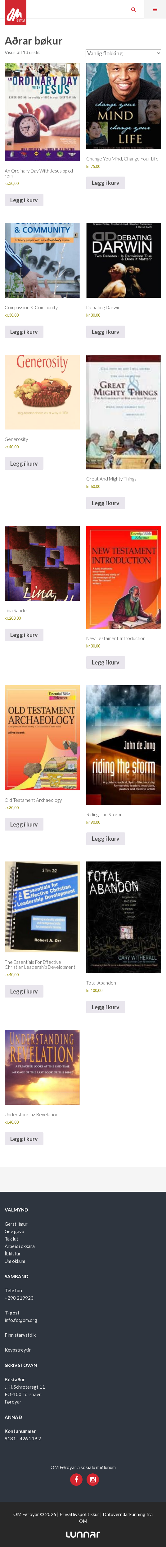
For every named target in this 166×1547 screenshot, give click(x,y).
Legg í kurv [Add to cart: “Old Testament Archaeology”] (24, 824)
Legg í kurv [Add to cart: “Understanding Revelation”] (24, 1138)
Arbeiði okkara (20, 1246)
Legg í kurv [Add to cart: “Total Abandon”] (105, 1007)
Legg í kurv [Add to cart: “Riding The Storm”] (105, 838)
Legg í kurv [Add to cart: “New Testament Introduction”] (105, 662)
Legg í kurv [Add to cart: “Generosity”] (24, 463)
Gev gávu (14, 1231)
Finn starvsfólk (20, 1335)
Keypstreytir (18, 1350)
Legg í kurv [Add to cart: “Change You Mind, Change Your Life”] (105, 182)
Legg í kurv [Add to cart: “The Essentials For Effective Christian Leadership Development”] (24, 991)
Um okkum (15, 1261)
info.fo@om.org (21, 1320)
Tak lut (11, 1238)
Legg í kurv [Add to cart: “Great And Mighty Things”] (105, 503)
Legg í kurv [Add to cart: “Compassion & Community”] (24, 331)
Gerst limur (16, 1224)
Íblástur (13, 1253)
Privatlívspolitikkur (79, 1514)
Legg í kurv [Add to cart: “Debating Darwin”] (105, 331)
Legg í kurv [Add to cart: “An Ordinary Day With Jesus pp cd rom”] (24, 200)
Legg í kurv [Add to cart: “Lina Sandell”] (24, 634)
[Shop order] (123, 53)
